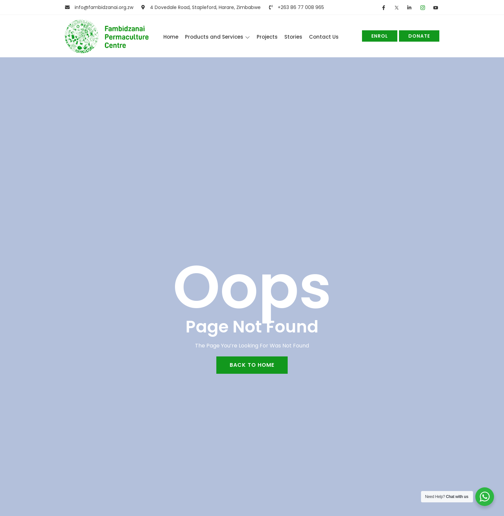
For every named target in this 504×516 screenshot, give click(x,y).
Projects (267, 37)
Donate (419, 36)
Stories (293, 37)
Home (170, 37)
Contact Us (324, 37)
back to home (252, 365)
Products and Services (217, 37)
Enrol (379, 36)
